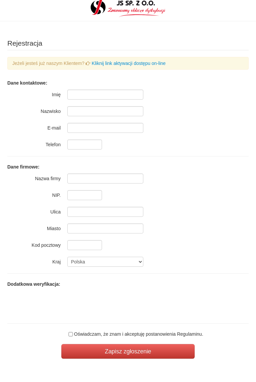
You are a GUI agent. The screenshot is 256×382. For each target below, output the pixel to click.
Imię (56, 94)
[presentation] (118, 304)
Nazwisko (51, 111)
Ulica (55, 211)
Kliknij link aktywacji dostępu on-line (129, 63)
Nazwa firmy (48, 178)
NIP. (56, 195)
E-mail (54, 128)
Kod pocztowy (46, 245)
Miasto (54, 228)
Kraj (56, 261)
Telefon (53, 144)
